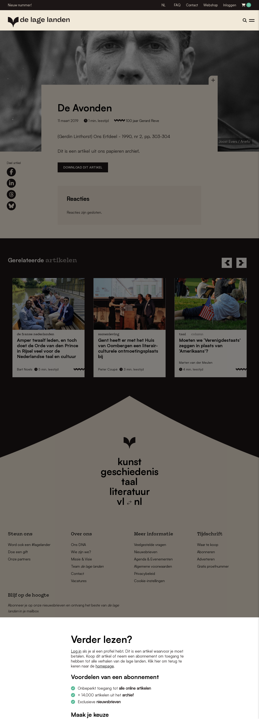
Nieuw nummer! (20, 5)
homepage (105, 666)
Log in (76, 651)
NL (163, 5)
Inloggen (229, 5)
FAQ (177, 5)
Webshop (210, 5)
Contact (192, 5)
